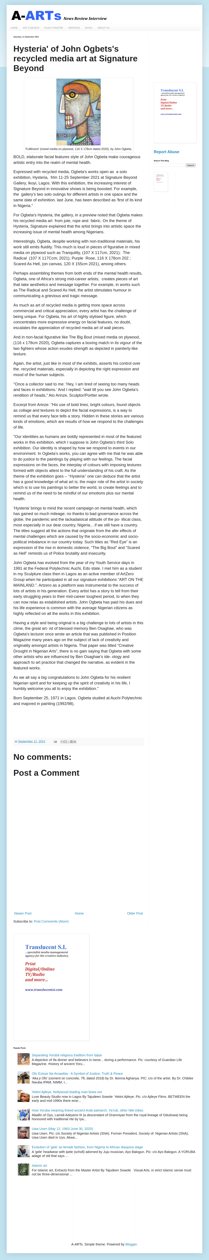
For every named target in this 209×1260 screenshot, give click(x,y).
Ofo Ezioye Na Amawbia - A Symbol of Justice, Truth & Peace (77, 1073)
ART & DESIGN (31, 27)
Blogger (131, 1244)
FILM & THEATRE (53, 27)
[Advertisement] (78, 881)
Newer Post (22, 913)
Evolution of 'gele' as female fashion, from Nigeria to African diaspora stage (87, 1147)
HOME (14, 27)
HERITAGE (74, 27)
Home (79, 913)
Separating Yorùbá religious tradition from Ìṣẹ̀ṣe (67, 1055)
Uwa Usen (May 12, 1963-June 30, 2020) (62, 1129)
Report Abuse (166, 152)
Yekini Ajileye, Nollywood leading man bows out (67, 1092)
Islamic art (39, 1165)
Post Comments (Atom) (51, 921)
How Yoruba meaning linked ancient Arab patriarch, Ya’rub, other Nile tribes (87, 1110)
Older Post (135, 913)
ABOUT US (103, 27)
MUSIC (89, 27)
